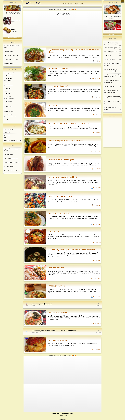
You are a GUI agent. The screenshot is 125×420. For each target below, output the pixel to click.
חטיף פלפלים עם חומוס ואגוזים (112, 32)
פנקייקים (7, 83)
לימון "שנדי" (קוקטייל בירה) (11, 59)
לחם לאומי (8, 80)
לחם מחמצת (9, 86)
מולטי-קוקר (8, 114)
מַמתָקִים (7, 93)
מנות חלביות (8, 106)
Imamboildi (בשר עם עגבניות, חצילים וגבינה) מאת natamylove (53, 331)
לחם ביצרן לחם (9, 73)
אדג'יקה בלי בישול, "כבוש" (11, 55)
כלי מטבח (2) (108, 55)
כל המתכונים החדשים (12, 38)
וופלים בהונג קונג (8, 63)
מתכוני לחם (8, 75)
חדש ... (82, 3)
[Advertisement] (62, 30)
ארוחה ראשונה (9, 98)
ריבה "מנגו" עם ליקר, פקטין (11, 170)
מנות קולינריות (9, 111)
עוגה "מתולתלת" (8, 51)
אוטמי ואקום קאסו (109, 59)
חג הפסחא (8, 88)
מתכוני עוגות (8, 91)
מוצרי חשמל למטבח (11, 117)
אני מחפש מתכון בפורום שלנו (112, 51)
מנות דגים (8, 96)
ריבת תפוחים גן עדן (109, 86)
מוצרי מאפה (8, 78)
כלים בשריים (8, 104)
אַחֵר (6, 119)
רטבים (7, 109)
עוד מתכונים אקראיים (112, 34)
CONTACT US (62, 415)
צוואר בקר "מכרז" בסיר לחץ (112, 48)
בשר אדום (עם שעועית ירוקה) (41, 304)
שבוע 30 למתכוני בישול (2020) (12, 140)
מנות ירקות (8, 101)
